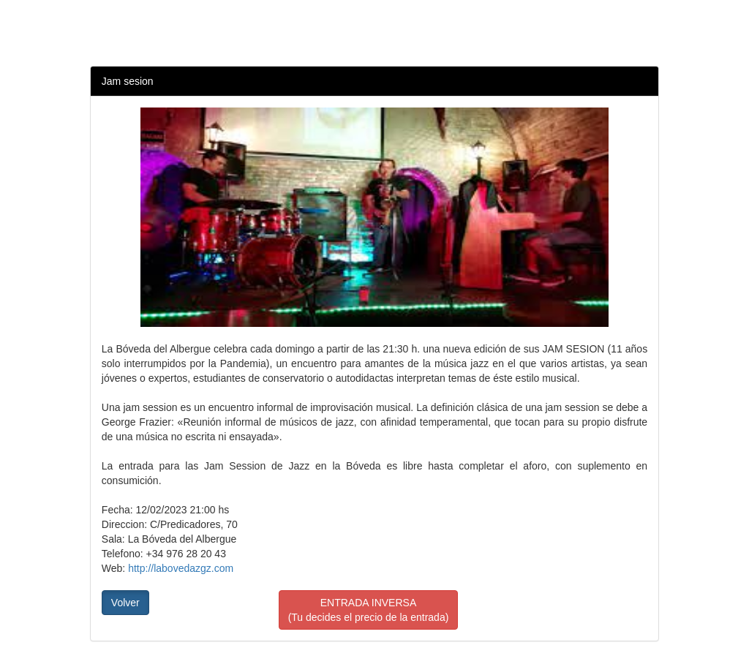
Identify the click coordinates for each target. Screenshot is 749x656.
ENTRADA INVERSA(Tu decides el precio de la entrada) (368, 610)
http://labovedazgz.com (180, 568)
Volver (125, 602)
